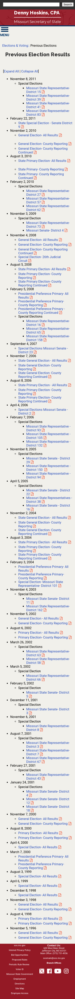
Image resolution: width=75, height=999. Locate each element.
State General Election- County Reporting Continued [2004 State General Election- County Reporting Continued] (39, 532)
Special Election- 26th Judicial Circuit (39, 259)
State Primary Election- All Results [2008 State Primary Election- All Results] (42, 269)
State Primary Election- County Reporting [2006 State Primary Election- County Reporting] (39, 392)
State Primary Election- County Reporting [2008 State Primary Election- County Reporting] (39, 276)
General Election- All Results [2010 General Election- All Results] (38, 135)
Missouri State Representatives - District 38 (49, 500)
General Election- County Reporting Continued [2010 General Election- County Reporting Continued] (43, 150)
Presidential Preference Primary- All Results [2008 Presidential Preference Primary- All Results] (43, 295)
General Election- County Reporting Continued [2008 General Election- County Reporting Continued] (43, 251)
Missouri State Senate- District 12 (47, 801)
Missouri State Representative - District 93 (48, 428)
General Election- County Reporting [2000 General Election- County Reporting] (43, 824)
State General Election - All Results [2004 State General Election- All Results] (42, 518)
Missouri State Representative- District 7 (48, 752)
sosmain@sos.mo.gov (54, 958)
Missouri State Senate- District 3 (47, 711)
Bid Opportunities (19, 955)
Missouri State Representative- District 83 (48, 113)
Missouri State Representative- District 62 (48, 208)
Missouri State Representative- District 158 (48, 338)
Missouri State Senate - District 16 (48, 507)
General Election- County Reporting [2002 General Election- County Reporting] (43, 623)
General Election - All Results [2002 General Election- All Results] (38, 618)
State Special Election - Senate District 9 (45, 125)
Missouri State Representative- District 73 (48, 225)
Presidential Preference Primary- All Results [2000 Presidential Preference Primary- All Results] (43, 858)
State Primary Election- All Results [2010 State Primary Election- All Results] (42, 161)
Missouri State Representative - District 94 (48, 475)
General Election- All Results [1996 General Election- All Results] (38, 933)
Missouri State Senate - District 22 (48, 492)
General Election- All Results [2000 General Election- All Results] (38, 819)
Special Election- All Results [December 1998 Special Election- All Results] (37, 895)
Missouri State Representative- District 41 (48, 105)
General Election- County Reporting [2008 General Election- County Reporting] (43, 245)
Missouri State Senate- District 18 (47, 808)
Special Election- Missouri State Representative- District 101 (40, 584)
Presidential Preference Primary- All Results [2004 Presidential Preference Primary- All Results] (43, 568)
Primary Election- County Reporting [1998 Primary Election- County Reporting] (43, 923)
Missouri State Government (19, 974)
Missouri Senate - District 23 (43, 350)
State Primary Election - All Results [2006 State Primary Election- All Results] (42, 385)
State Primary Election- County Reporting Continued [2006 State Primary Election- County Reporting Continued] (39, 399)
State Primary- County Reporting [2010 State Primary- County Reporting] (41, 169)
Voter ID (20, 969)
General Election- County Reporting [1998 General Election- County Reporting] (43, 909)
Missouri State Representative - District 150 (48, 468)
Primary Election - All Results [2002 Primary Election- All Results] (38, 633)
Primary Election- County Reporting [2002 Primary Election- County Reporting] (43, 637)
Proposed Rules (19, 959)
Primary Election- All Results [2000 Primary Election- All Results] (38, 833)
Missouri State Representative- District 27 (48, 193)
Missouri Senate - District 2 (43, 411)
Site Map (19, 988)
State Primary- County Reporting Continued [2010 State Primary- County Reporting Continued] (41, 176)
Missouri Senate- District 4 (45, 230)
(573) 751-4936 (60, 953)
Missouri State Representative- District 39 (48, 97)
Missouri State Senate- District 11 (47, 600)
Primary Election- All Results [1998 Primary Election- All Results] (38, 919)
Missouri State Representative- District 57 (48, 200)
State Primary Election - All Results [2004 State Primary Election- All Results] (42, 542)
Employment (20, 979)
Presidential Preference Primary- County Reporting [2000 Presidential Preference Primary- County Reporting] (41, 866)
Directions (20, 983)
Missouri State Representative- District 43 (48, 776)
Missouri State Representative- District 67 (48, 760)
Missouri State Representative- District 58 (48, 661)
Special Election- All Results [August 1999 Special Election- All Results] (37, 876)
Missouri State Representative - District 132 (48, 443)
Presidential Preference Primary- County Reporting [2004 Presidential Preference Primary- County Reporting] (41, 576)
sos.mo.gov (19, 945)
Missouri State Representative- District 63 (48, 653)
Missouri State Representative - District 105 (48, 436)
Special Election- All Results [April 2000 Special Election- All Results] (37, 847)
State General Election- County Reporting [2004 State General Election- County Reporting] (39, 524)
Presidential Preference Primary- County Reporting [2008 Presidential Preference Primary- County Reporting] (41, 303)
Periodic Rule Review (19, 964)
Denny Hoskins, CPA (37, 13)
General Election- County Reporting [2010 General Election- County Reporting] (43, 144)
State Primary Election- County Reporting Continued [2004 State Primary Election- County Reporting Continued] (39, 556)
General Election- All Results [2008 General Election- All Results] (38, 240)
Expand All (11, 71)
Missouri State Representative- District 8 (48, 728)
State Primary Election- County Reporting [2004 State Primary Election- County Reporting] (39, 549)
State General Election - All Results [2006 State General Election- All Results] (42, 360)
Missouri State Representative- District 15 (48, 90)
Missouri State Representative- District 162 (48, 608)
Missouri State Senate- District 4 (47, 793)
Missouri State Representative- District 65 (48, 330)
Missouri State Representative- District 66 (48, 677)
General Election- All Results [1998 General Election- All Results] (38, 904)
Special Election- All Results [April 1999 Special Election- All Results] (37, 886)
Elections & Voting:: (16, 46)
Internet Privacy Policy (19, 950)
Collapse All (29, 71)
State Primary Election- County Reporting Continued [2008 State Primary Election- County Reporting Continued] (39, 283)
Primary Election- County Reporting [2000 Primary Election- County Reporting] (43, 838)
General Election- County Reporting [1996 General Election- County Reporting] (43, 938)
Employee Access (19, 993)
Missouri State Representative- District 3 (48, 745)
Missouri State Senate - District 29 (48, 460)
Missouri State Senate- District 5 (47, 694)
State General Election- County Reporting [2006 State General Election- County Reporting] (39, 367)
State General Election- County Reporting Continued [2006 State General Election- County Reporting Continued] (39, 375)
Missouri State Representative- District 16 (48, 323)
